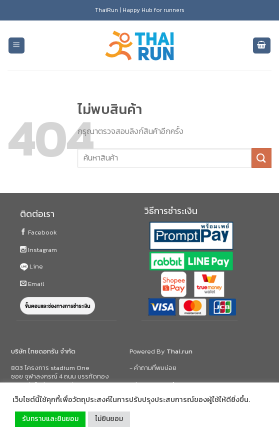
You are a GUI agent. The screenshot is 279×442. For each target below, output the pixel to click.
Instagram (38, 249)
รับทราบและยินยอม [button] (50, 419)
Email (32, 283)
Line (31, 266)
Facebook (38, 232)
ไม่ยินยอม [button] (109, 419)
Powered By (161, 351)
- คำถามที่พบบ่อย (153, 367)
